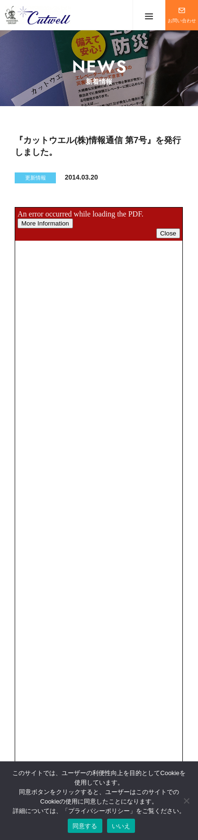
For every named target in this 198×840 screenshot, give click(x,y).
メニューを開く (149, 15)
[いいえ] (186, 800)
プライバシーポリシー (99, 810)
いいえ (121, 826)
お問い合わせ (182, 20)
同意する (85, 826)
